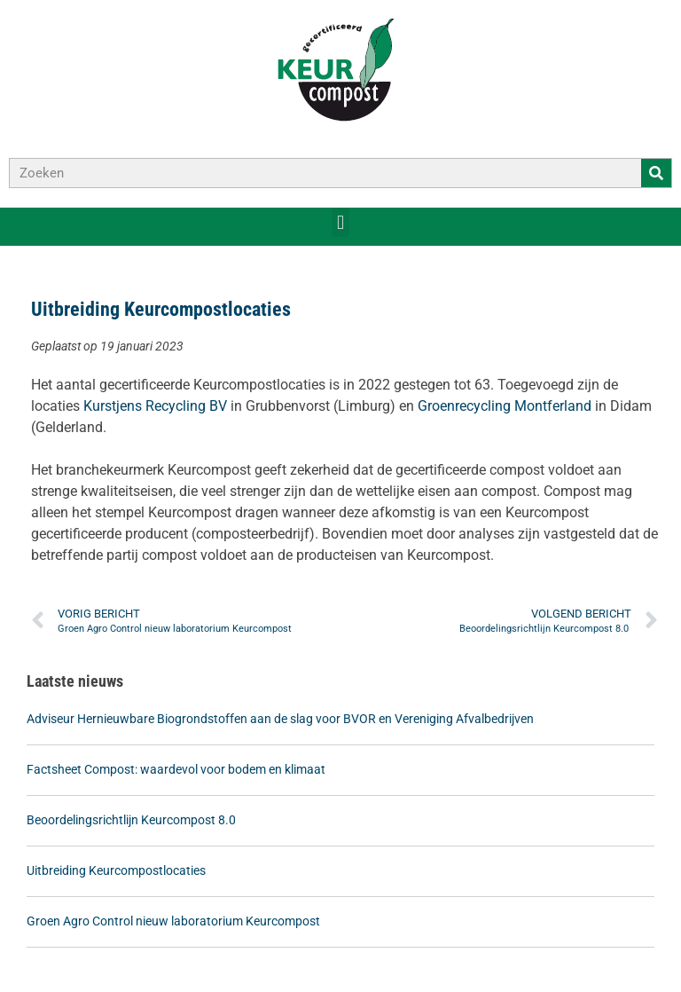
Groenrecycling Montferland (504, 406)
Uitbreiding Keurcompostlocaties (116, 870)
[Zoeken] (656, 173)
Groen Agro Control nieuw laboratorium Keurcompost (173, 921)
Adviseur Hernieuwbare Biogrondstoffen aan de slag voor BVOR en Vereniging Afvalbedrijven (280, 719)
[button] (340, 222)
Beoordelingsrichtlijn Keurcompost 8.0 (133, 820)
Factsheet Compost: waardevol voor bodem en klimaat (176, 769)
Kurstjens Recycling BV (155, 406)
